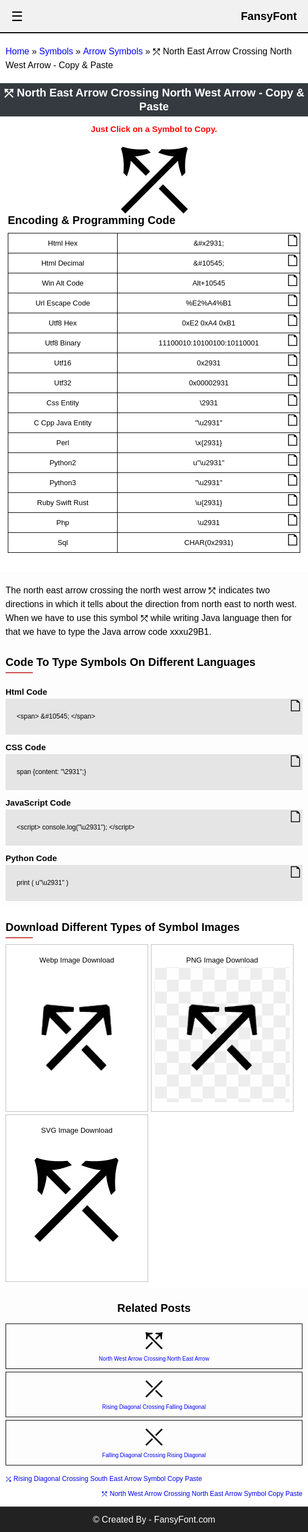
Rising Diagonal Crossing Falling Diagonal (154, 1407)
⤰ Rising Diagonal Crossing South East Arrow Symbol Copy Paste (104, 1479)
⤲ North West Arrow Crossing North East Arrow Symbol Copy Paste (202, 1494)
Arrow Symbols (113, 51)
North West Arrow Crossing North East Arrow (154, 1359)
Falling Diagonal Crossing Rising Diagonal (154, 1455)
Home (17, 51)
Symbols (56, 51)
